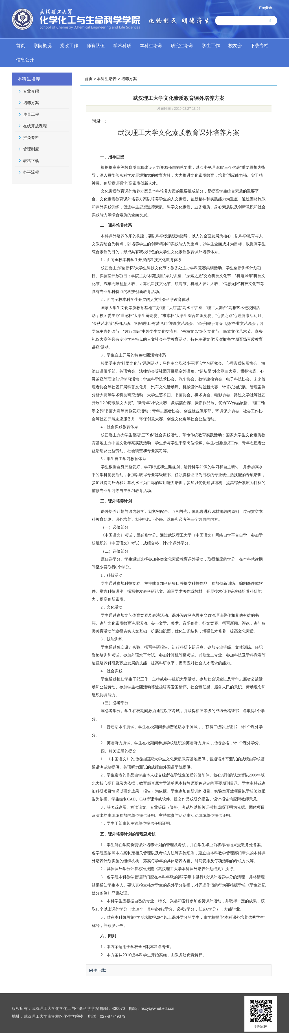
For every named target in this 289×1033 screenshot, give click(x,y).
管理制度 (31, 149)
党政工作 (69, 45)
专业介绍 (31, 91)
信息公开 (25, 59)
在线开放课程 (35, 126)
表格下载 (31, 160)
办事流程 (31, 172)
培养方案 (31, 102)
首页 (20, 45)
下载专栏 (259, 45)
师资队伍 (96, 45)
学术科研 (122, 45)
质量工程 (31, 114)
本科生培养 (151, 45)
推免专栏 (31, 137)
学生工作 (211, 45)
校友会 (235, 45)
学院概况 (43, 45)
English (265, 8)
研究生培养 (182, 45)
